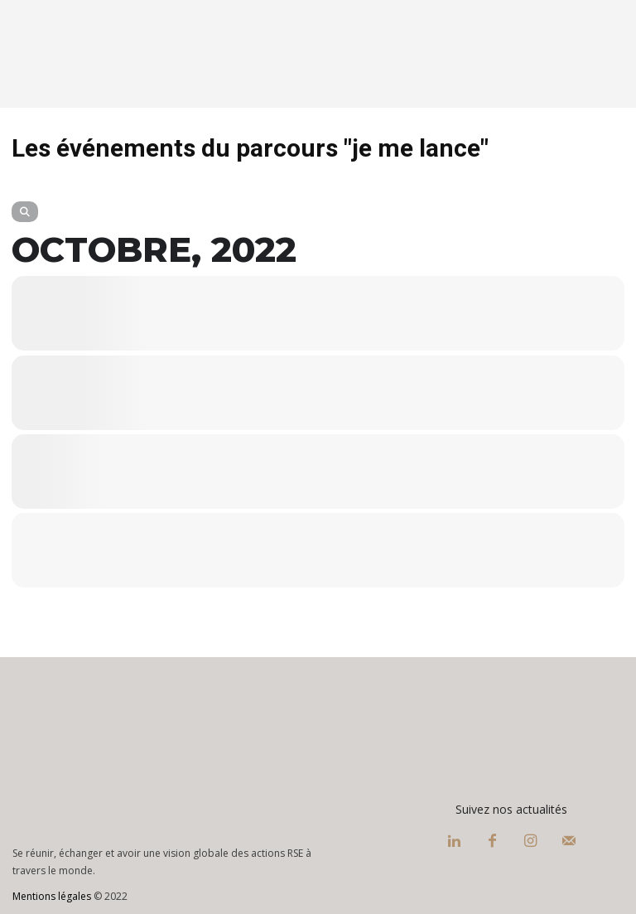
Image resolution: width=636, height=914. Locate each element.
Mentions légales (51, 896)
